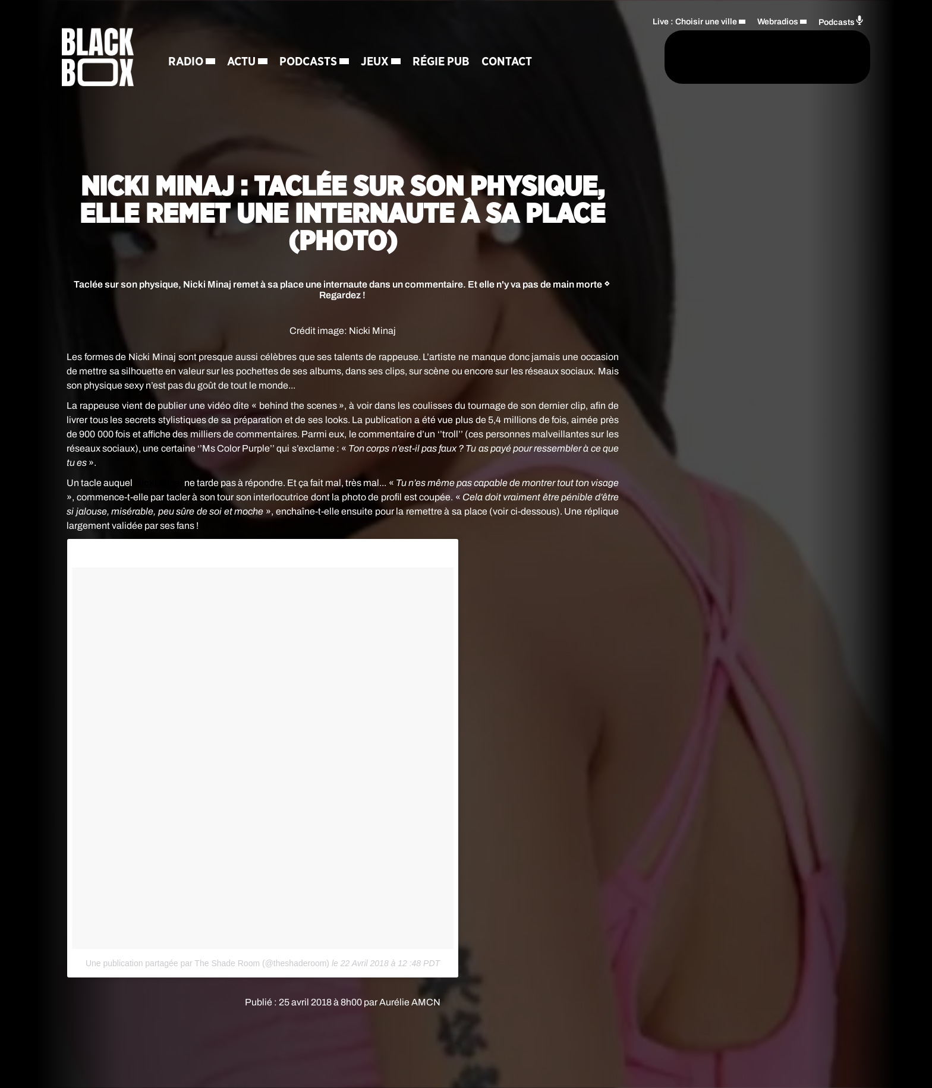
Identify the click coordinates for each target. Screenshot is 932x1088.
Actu (242, 62)
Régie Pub (442, 62)
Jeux (376, 62)
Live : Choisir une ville (695, 21)
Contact (508, 62)
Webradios (777, 21)
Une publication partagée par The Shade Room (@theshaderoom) (207, 963)
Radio (186, 62)
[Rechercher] (613, 58)
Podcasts (309, 62)
